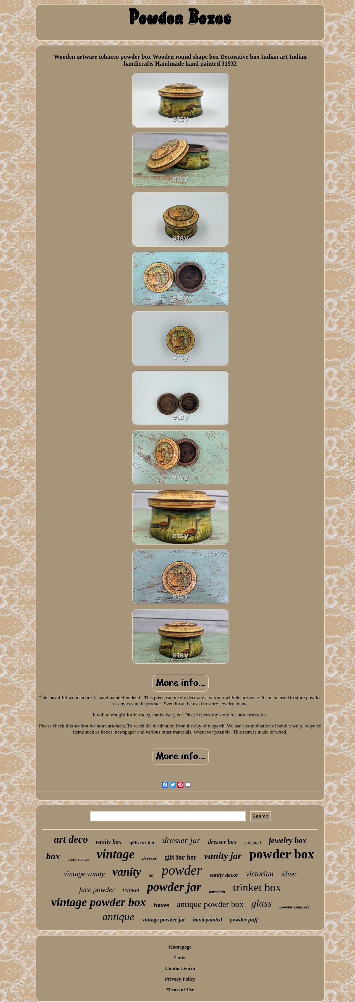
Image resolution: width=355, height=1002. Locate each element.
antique (118, 917)
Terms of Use (180, 989)
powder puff (244, 919)
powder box (281, 854)
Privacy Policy (180, 979)
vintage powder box (98, 902)
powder (182, 870)
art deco (71, 839)
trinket (131, 890)
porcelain (217, 891)
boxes (161, 905)
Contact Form (180, 968)
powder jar (174, 887)
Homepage (180, 947)
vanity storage (78, 859)
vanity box (109, 842)
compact (252, 842)
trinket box (257, 887)
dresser (149, 858)
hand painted (207, 920)
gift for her (180, 857)
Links (180, 957)
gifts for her (142, 842)
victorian (260, 873)
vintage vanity (84, 874)
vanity (126, 871)
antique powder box (210, 904)
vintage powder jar (163, 920)
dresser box (222, 842)
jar (151, 875)
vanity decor (223, 875)
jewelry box (287, 840)
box (53, 856)
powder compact (294, 907)
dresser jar (181, 840)
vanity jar (223, 856)
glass (261, 903)
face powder (97, 890)
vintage (116, 854)
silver (289, 874)
